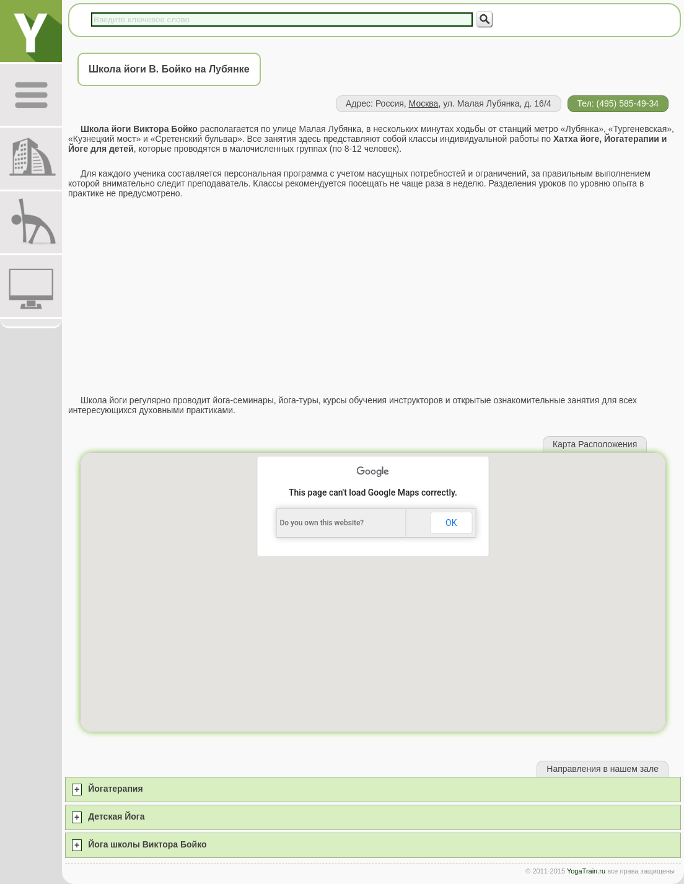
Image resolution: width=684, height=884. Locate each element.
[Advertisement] (373, 296)
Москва (424, 103)
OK (451, 523)
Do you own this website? (321, 523)
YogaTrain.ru (586, 871)
